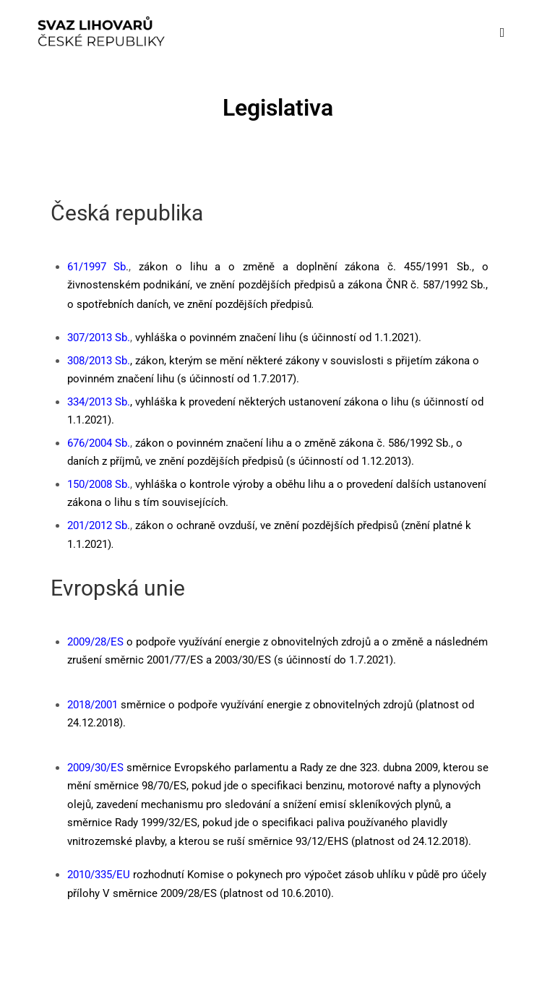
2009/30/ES (95, 767)
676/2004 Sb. (98, 443)
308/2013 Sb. (98, 360)
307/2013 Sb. (98, 337)
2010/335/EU (98, 874)
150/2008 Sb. (98, 484)
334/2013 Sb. (98, 401)
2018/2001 (92, 704)
